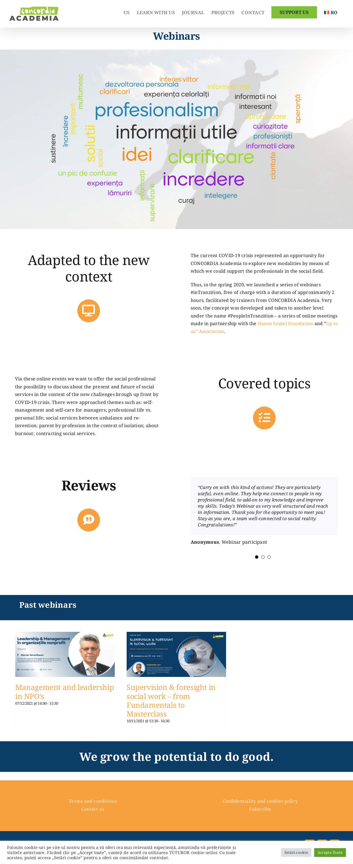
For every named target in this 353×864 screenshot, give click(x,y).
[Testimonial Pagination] (256, 557)
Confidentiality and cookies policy (260, 801)
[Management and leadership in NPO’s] (65, 635)
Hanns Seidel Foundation (285, 323)
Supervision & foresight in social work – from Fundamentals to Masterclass (171, 700)
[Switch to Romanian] (330, 12)
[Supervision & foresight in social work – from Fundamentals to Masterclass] (176, 635)
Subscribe (260, 809)
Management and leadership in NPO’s (64, 691)
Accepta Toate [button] (330, 852)
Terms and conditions (93, 801)
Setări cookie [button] (296, 852)
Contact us (92, 809)
